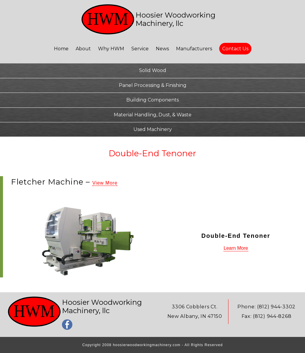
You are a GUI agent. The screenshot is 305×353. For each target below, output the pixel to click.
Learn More (236, 248)
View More (104, 182)
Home (62, 48)
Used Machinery (152, 129)
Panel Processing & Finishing (152, 85)
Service (140, 48)
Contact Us (235, 48)
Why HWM (111, 48)
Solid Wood (152, 70)
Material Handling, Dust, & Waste (153, 115)
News (163, 48)
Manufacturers (194, 48)
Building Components (152, 100)
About (84, 48)
